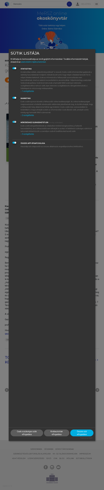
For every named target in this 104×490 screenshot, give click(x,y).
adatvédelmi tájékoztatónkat (33, 62)
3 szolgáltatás (27, 134)
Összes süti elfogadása (82, 432)
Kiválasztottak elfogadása (57, 432)
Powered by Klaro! (86, 438)
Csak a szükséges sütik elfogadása (27, 432)
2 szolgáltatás (27, 115)
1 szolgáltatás (27, 91)
